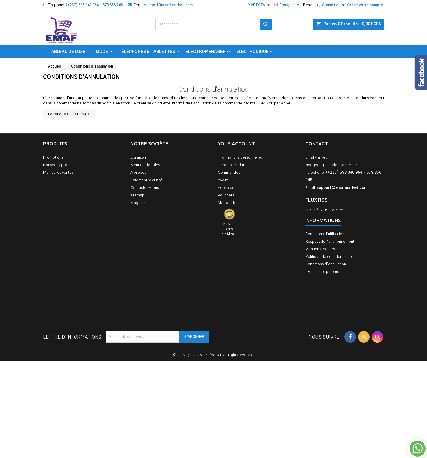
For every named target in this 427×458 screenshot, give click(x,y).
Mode (102, 52)
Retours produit (231, 165)
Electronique (252, 52)
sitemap (137, 195)
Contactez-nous (144, 188)
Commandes (229, 173)
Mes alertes (228, 203)
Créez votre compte (365, 5)
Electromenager (206, 52)
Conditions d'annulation (325, 264)
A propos (138, 173)
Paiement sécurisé (146, 180)
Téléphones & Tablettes (147, 52)
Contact (316, 144)
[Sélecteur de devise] (259, 5)
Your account (236, 144)
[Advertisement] (213, 369)
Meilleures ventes (58, 173)
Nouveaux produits (59, 165)
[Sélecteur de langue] (287, 5)
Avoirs (223, 180)
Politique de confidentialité (328, 257)
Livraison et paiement (324, 272)
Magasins (138, 203)
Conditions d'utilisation (324, 234)
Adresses (226, 188)
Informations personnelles (240, 157)
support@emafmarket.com (168, 5)
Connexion (331, 5)
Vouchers (226, 195)
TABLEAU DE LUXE (66, 52)
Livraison (138, 157)
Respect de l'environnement (329, 242)
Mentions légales (145, 165)
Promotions (53, 157)
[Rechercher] (213, 24)
